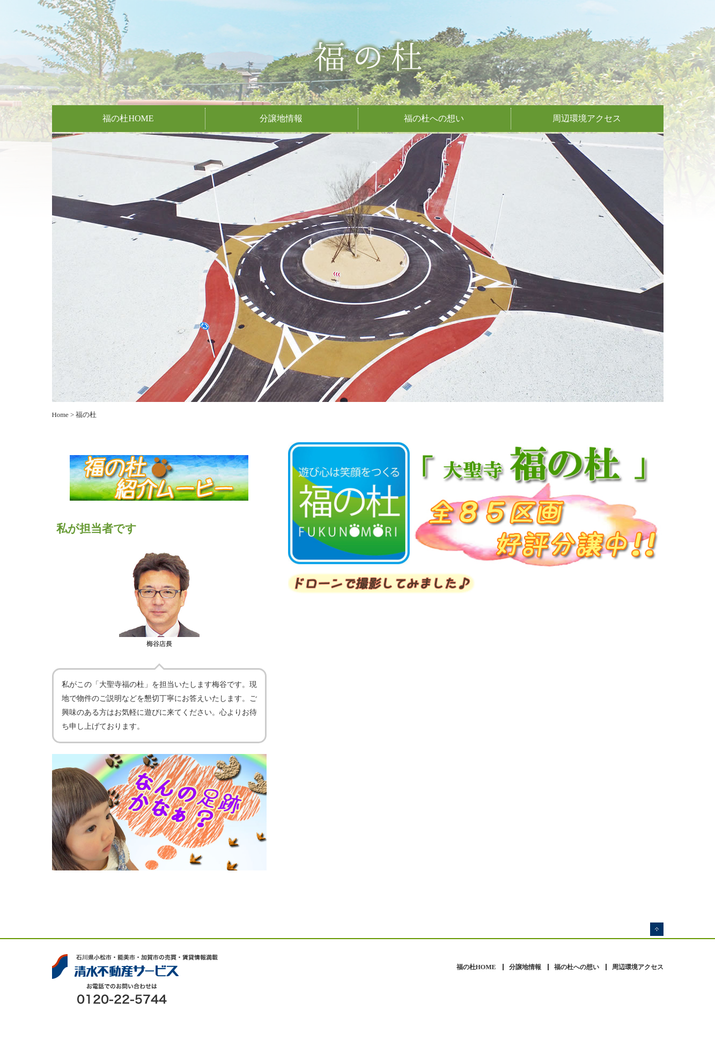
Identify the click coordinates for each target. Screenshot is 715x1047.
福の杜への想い (434, 118)
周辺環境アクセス (586, 118)
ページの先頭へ (657, 929)
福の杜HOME (127, 118)
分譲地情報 (281, 118)
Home (60, 415)
